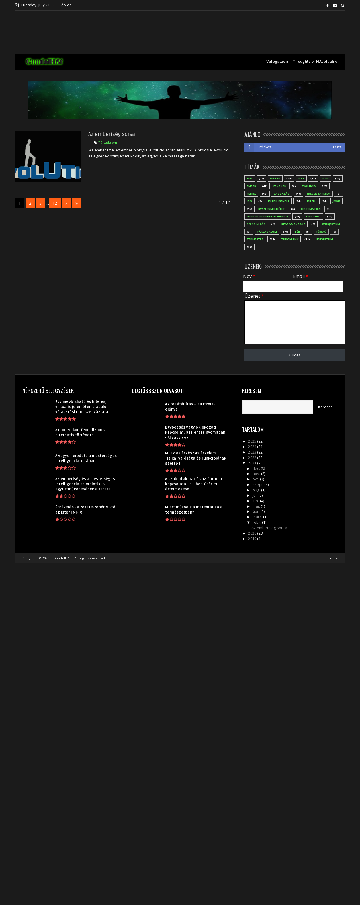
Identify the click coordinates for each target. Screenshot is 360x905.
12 (54, 203)
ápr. (257, 511)
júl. (256, 495)
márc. (258, 516)
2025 (252, 441)
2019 (252, 538)
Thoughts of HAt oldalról (316, 61)
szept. (258, 484)
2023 (252, 452)
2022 (252, 457)
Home (333, 558)
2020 (252, 533)
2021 (252, 463)
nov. (257, 473)
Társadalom (107, 142)
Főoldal (66, 4)
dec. (257, 468)
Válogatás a (277, 61)
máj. (257, 506)
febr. (257, 522)
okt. (256, 479)
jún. (256, 500)
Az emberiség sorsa (111, 134)
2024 (252, 446)
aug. (257, 489)
